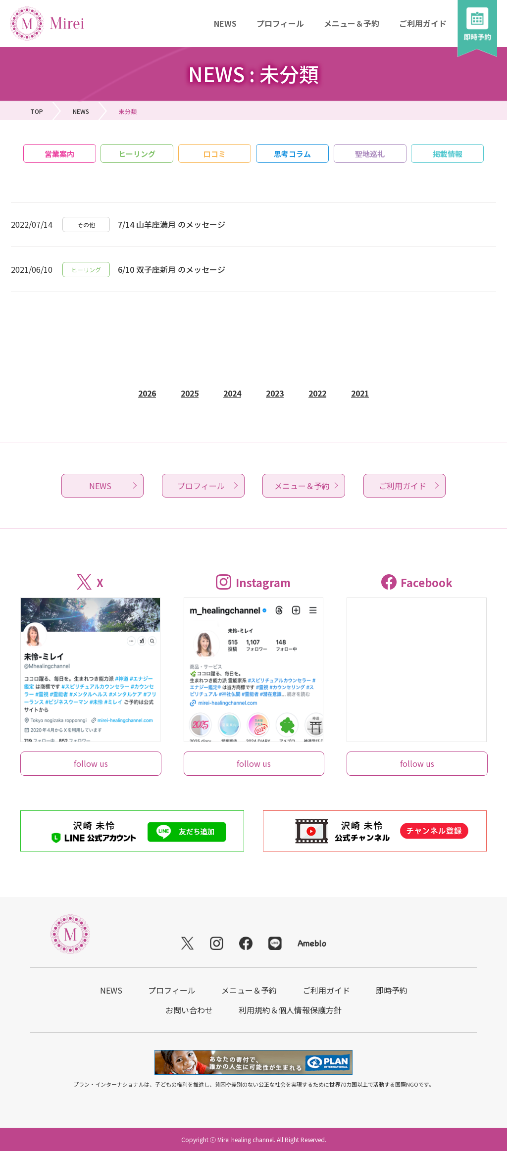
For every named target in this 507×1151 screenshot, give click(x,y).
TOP (36, 111)
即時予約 (391, 990)
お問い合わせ (189, 1010)
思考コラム (292, 154)
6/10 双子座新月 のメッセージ (171, 269)
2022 (317, 393)
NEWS (225, 23)
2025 (190, 393)
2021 (360, 393)
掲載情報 (447, 154)
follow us (91, 763)
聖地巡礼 (370, 154)
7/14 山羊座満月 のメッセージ (171, 224)
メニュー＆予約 (351, 23)
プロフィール (280, 23)
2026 (147, 393)
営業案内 (59, 154)
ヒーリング (136, 154)
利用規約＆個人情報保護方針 (290, 1010)
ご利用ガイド (423, 23)
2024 (232, 393)
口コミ (214, 154)
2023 (275, 393)
